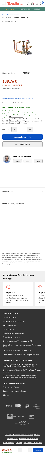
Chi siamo (37, 435)
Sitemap (6, 395)
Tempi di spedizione (9, 325)
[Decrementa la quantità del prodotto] (14, 129)
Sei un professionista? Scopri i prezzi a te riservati (17, 98)
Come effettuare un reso (11, 337)
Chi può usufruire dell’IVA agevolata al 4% (17, 351)
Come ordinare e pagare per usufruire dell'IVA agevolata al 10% (22, 346)
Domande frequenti (9, 317)
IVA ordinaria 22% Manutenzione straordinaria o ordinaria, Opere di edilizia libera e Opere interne (19, 377)
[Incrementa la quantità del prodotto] (30, 129)
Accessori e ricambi (13, 15)
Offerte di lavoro (12, 439)
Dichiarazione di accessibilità (33, 443)
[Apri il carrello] (41, 4)
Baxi (3, 15)
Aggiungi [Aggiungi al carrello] (38, 450)
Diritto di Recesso (8, 443)
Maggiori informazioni (16, 117)
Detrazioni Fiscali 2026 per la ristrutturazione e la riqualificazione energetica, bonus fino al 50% (20, 365)
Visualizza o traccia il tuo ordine (13, 321)
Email (38, 161)
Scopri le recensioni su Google (22, 9)
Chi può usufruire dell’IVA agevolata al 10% (18, 341)
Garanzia (19, 443)
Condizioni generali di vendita (28, 439)
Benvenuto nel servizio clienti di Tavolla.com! (19, 435)
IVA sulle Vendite (9, 329)
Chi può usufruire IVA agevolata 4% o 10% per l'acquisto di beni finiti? (22, 371)
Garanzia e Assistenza (9, 21)
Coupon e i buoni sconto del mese (14, 391)
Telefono (17, 161)
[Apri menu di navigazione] (3, 3)
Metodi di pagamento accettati (13, 333)
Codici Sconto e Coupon (11, 387)
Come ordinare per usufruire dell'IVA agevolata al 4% (21, 355)
